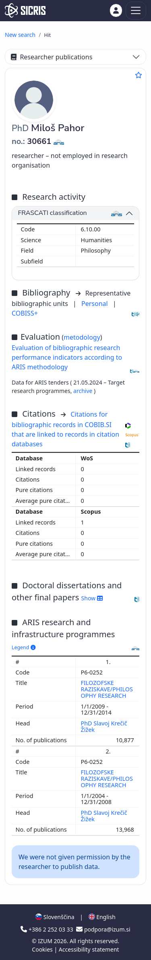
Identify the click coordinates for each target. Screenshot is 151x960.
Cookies (43, 949)
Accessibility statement (89, 949)
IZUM (46, 941)
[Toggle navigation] (136, 11)
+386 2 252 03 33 (47, 929)
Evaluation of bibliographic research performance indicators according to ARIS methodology (67, 357)
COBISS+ (25, 313)
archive (83, 391)
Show (92, 598)
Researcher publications (51, 57)
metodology (82, 337)
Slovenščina (54, 917)
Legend (23, 647)
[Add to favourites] (138, 75)
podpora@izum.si (103, 929)
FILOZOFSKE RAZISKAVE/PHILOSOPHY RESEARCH (107, 689)
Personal (95, 303)
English (102, 917)
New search (20, 34)
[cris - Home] (25, 10)
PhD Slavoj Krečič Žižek (104, 726)
